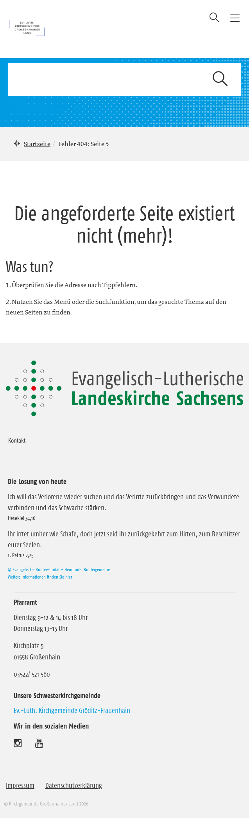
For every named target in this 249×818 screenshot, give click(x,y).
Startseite (37, 143)
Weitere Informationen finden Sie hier (40, 577)
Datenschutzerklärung (73, 785)
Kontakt (16, 440)
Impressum (20, 785)
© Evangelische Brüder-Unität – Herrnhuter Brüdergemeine (59, 569)
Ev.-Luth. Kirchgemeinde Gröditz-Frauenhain (72, 710)
